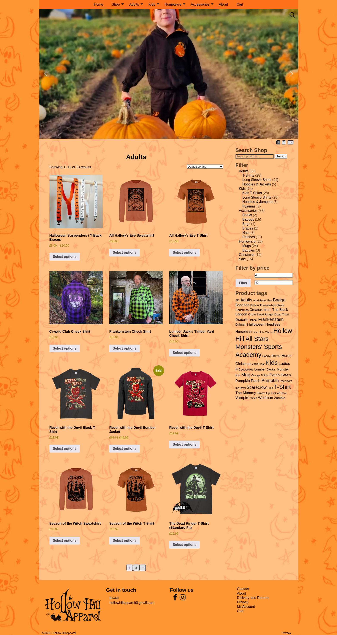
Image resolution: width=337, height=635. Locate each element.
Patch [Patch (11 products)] (275, 375)
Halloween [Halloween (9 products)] (255, 324)
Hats (246, 232)
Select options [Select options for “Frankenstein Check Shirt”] (124, 348)
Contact (243, 589)
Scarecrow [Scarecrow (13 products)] (257, 387)
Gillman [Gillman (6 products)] (241, 324)
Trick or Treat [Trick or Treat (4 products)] (278, 393)
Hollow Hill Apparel (64, 633)
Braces (247, 228)
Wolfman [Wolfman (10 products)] (265, 398)
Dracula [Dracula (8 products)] (242, 319)
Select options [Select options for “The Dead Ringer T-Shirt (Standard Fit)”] (184, 544)
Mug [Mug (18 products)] (245, 374)
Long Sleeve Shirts (256, 180)
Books (247, 215)
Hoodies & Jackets (256, 184)
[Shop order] (205, 167)
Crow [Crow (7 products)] (252, 314)
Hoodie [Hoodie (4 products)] (266, 356)
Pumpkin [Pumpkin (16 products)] (270, 380)
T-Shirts (248, 175)
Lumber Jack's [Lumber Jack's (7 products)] (265, 369)
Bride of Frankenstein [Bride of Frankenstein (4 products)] (262, 305)
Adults (134, 4)
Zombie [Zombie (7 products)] (279, 398)
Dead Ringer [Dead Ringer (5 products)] (265, 314)
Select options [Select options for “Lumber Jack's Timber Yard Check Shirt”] (184, 353)
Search (280, 156)
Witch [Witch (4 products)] (253, 398)
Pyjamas (249, 206)
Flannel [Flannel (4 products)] (252, 319)
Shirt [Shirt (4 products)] (270, 388)
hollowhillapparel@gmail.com (131, 603)
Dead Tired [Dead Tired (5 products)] (281, 314)
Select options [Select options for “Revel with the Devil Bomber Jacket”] (124, 448)
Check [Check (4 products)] (280, 305)
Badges (248, 219)
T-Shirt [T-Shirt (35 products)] (282, 387)
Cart (240, 4)
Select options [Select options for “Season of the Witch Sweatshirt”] (64, 540)
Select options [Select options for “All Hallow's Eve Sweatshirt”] (124, 252)
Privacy (242, 602)
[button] (45, 73)
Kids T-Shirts (252, 193)
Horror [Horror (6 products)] (276, 356)
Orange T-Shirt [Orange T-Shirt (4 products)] (260, 375)
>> (290, 142)
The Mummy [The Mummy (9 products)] (246, 393)
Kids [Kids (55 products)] (271, 362)
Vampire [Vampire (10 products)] (243, 398)
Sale (242, 259)
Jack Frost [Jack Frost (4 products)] (258, 364)
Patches (248, 237)
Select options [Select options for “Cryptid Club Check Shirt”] (64, 348)
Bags (246, 224)
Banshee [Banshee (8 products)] (242, 305)
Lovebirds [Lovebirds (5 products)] (247, 369)
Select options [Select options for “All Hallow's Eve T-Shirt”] (184, 252)
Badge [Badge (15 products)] (279, 300)
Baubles (248, 250)
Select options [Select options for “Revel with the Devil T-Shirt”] (184, 444)
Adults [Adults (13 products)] (246, 300)
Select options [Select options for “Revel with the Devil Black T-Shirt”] (64, 448)
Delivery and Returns (253, 598)
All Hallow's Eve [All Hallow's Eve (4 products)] (262, 300)
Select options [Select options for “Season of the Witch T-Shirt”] (124, 540)
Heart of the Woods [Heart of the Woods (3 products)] (262, 332)
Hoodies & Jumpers (257, 202)
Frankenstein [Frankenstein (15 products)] (271, 319)
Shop (116, 4)
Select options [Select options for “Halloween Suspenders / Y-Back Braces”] (64, 256)
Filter (243, 283)
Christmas (247, 255)
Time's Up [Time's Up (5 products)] (263, 393)
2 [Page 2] (284, 142)
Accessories (200, 4)
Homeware (173, 4)
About (223, 4)
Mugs (246, 246)
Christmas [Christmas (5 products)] (242, 310)
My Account (246, 606)
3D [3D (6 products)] (238, 300)
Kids (151, 4)
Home (98, 4)
